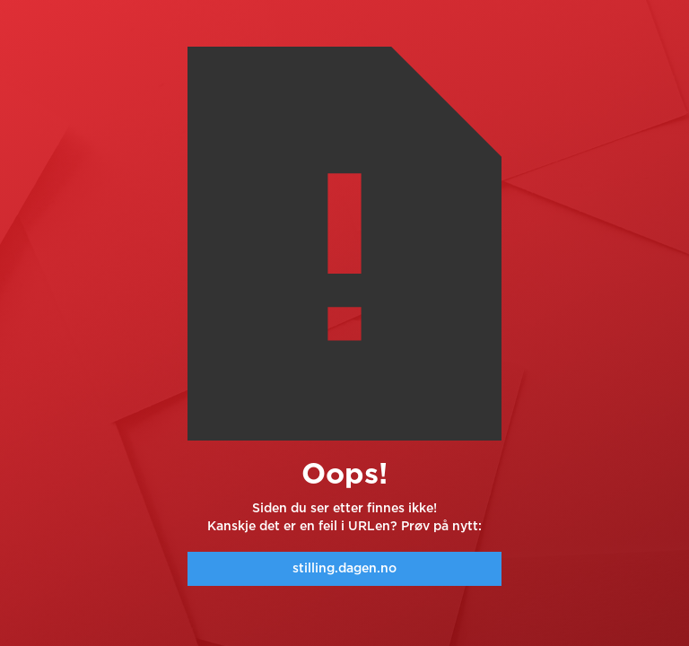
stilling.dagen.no (344, 569)
